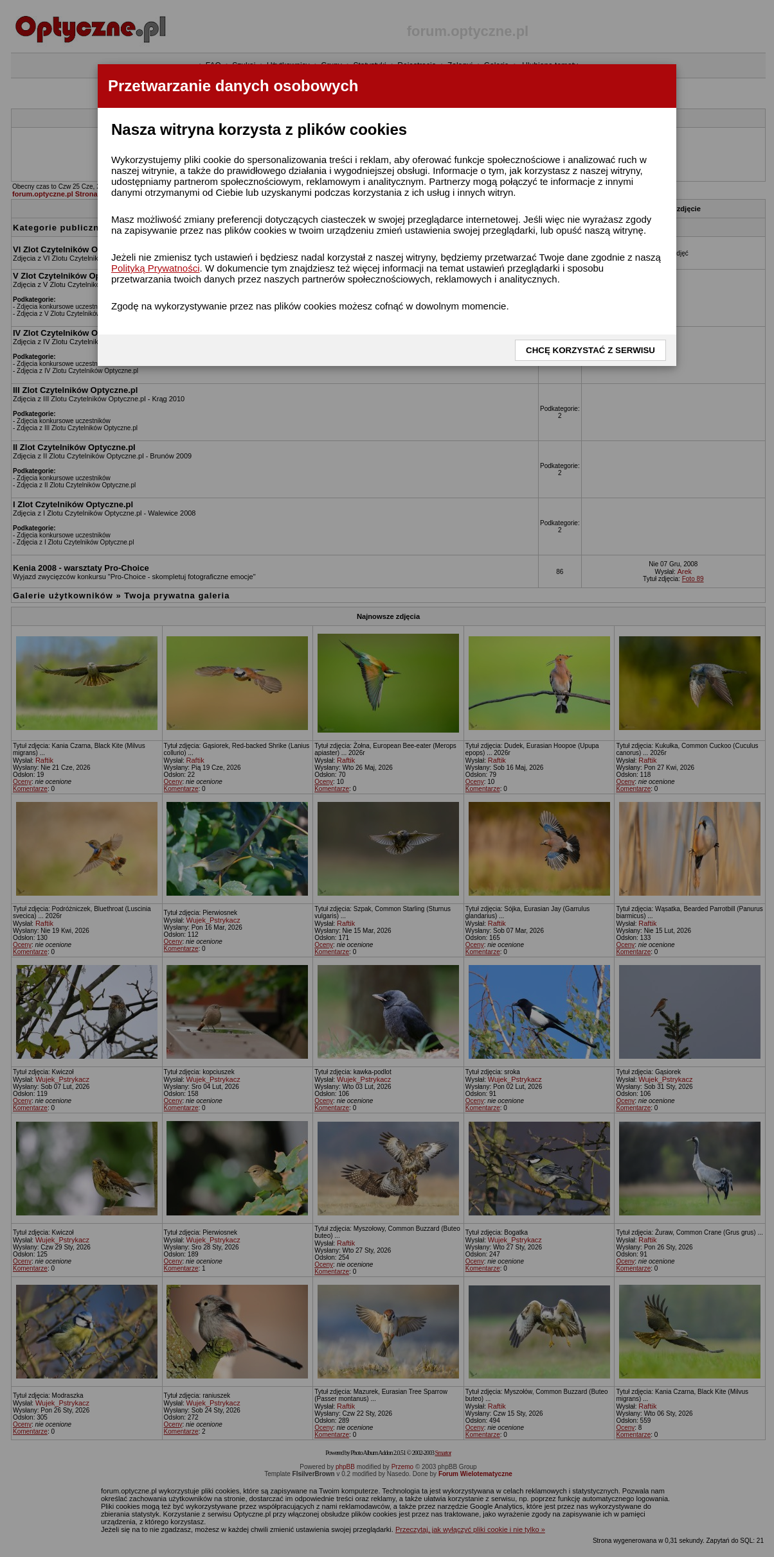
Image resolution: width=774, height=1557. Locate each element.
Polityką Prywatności (155, 268)
